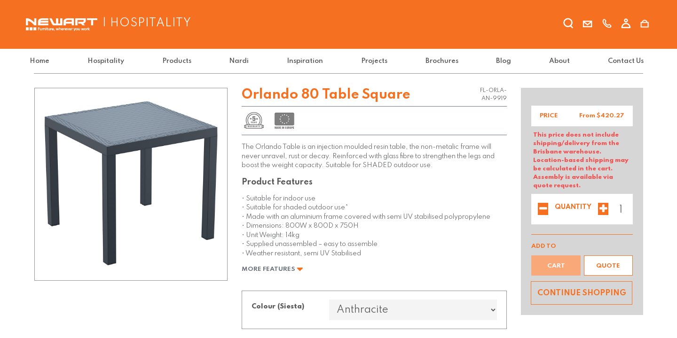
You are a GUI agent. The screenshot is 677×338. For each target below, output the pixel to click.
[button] (608, 265)
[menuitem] (45, 61)
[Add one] (603, 210)
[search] (568, 24)
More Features (272, 269)
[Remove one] (543, 210)
